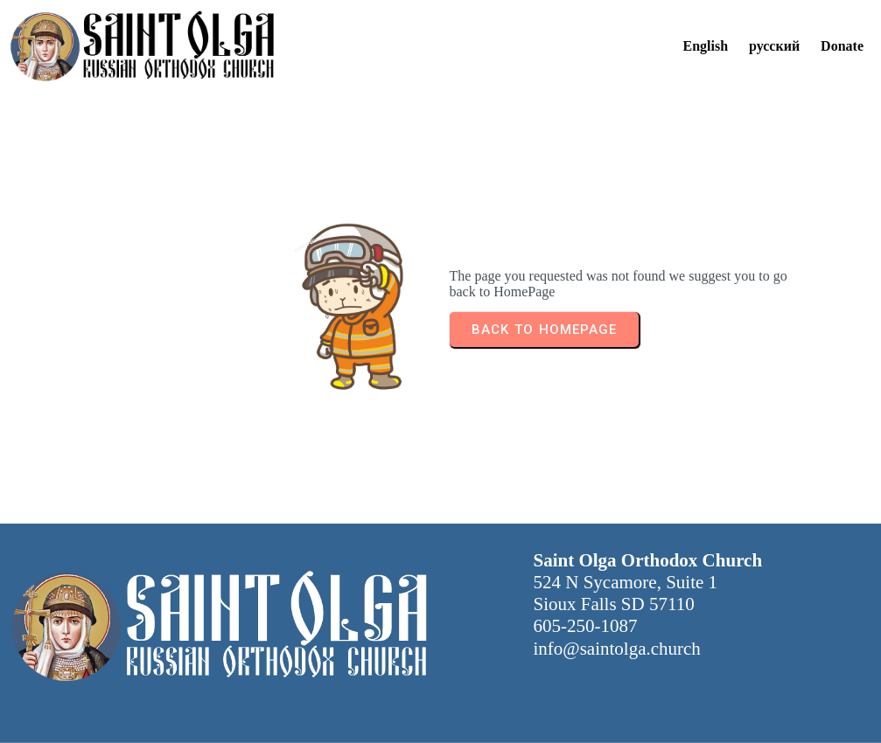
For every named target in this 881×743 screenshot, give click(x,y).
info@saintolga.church (617, 648)
